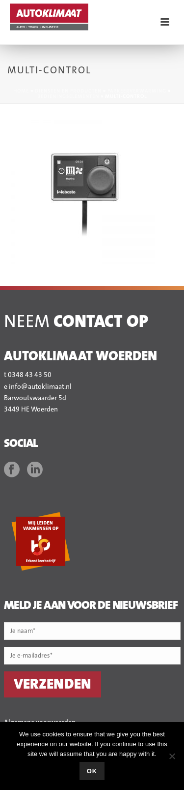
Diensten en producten (68, 91)
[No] (172, 756)
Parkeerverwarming (136, 91)
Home (21, 91)
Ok (92, 771)
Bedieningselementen (68, 96)
